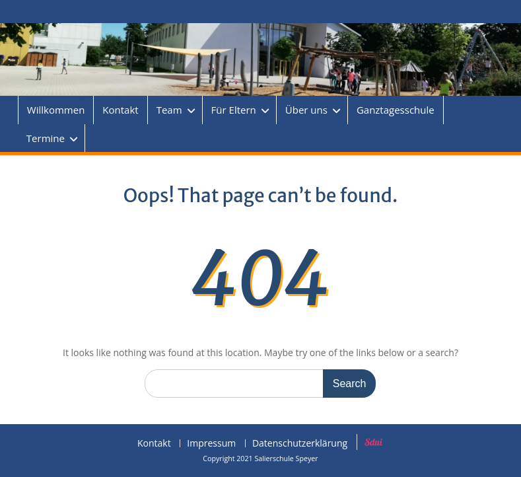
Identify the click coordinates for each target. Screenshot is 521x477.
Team (169, 109)
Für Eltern (233, 109)
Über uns (306, 109)
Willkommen (56, 109)
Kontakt (120, 109)
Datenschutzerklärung (299, 443)
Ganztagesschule (395, 109)
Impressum (211, 443)
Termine (45, 138)
